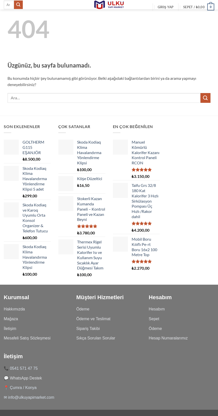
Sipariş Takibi (88, 328)
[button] (166, 7)
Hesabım (157, 309)
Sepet (154, 319)
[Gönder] (18, 5)
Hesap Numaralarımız (168, 338)
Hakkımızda (14, 309)
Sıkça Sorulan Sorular (95, 338)
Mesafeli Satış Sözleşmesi (27, 338)
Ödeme (82, 309)
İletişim (10, 328)
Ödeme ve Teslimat (93, 319)
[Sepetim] (198, 7)
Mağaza (11, 319)
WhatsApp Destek (26, 378)
